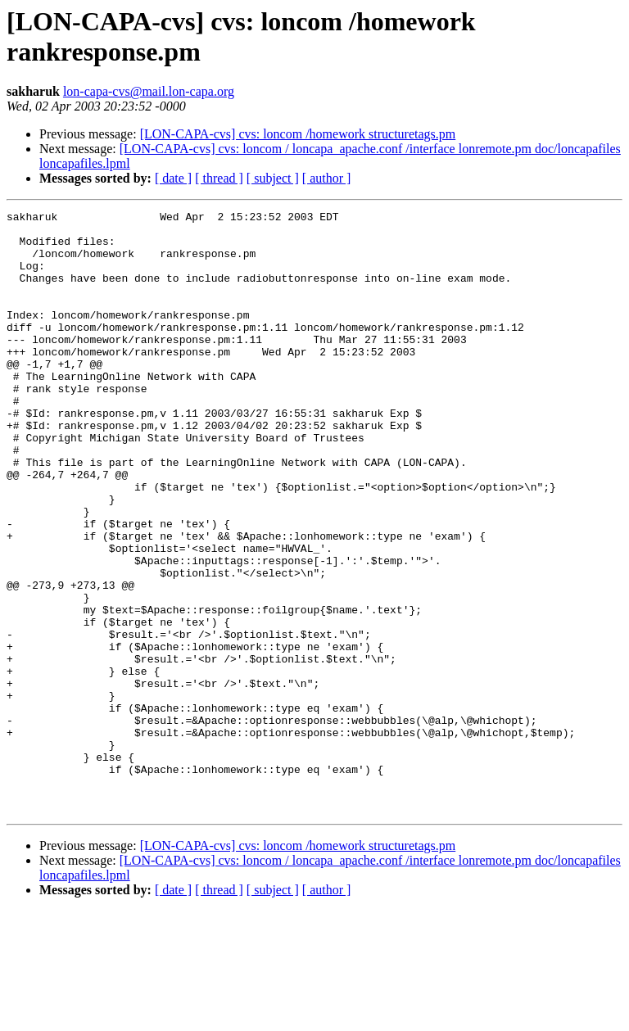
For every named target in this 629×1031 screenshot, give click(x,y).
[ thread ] (219, 178)
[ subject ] (273, 178)
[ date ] (173, 178)
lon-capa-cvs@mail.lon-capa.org (148, 91)
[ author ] (326, 178)
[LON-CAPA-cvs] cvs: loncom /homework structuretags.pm (298, 134)
